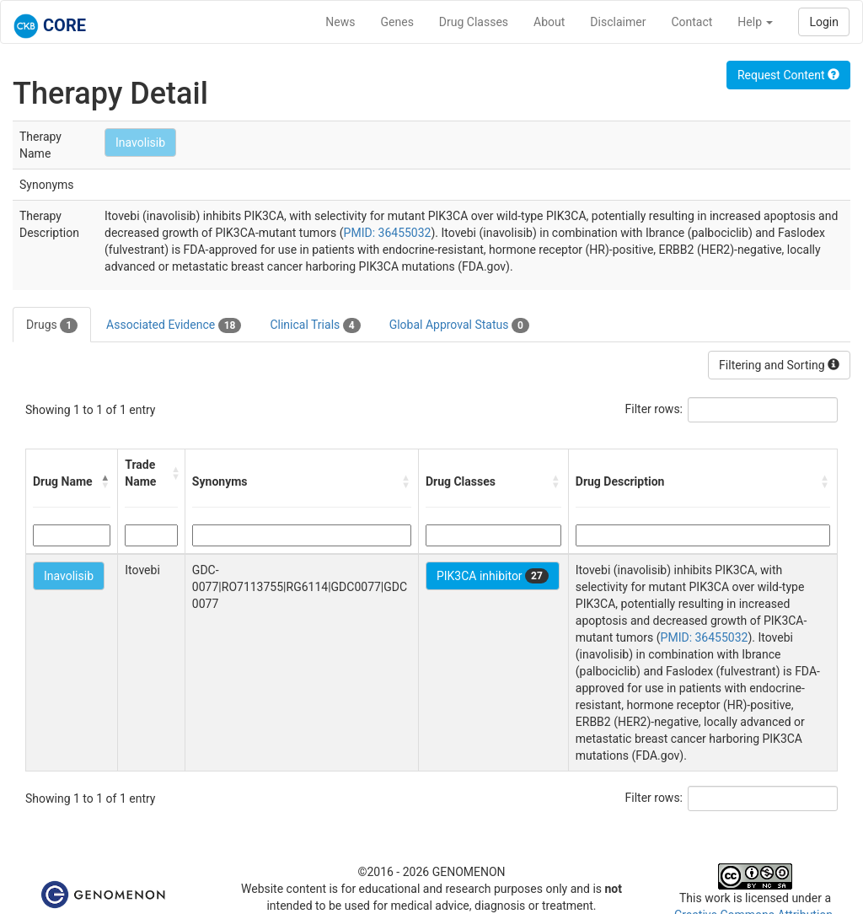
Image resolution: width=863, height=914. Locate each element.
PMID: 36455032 (388, 232)
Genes (397, 22)
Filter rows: (654, 409)
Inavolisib (140, 142)
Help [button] (755, 22)
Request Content (788, 75)
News (340, 22)
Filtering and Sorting (779, 365)
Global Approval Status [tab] (459, 325)
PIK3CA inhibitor (493, 575)
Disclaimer (618, 22)
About (549, 22)
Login (824, 22)
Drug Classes (473, 22)
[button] (105, 481)
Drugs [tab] (52, 325)
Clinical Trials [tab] (315, 325)
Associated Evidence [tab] (173, 325)
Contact (691, 22)
